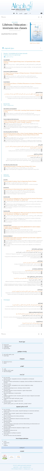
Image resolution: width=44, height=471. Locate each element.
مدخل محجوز (28, 469)
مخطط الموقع (15, 467)
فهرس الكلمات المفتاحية (8, 370)
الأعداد (20, 13)
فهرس (26, 13)
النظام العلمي (6, 347)
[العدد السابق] (39, 17)
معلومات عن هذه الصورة (35, 43)
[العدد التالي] (41, 17)
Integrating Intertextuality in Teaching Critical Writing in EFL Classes (20, 166)
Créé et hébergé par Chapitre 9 (16, 469)
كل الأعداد (22, 447)
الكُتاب (5, 369)
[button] (16, 13)
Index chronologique (7, 371)
